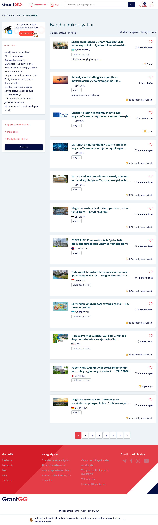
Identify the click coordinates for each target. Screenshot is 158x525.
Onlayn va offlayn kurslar (95, 470)
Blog (4, 480)
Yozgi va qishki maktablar (56, 480)
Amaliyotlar (87, 475)
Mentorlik (7, 475)
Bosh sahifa (8, 15)
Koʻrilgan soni (148, 32)
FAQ (4, 485)
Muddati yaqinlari (129, 32)
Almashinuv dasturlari (54, 475)
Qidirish (24, 147)
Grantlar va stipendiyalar (55, 470)
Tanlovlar (47, 490)
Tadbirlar (7, 490)
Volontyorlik (88, 489)
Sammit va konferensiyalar (56, 485)
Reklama (7, 470)
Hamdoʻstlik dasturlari (93, 494)
